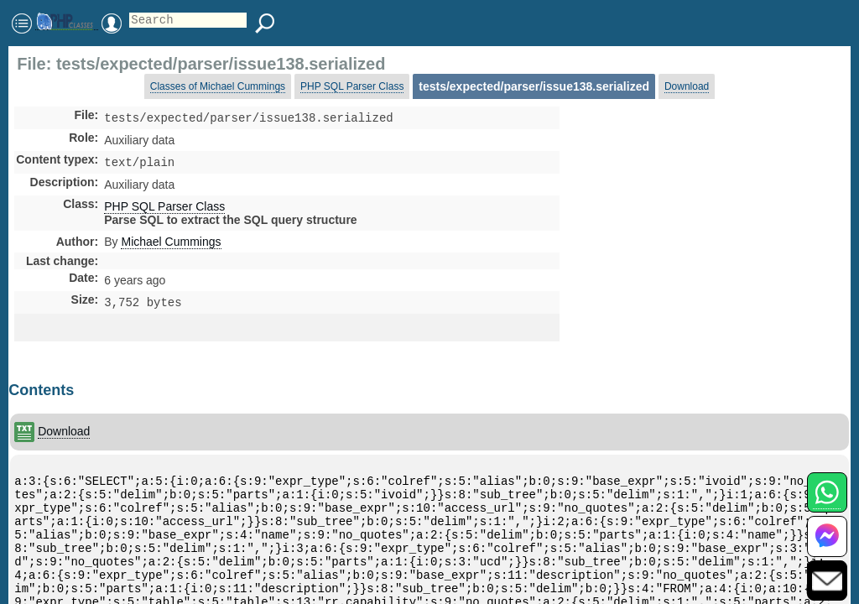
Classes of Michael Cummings (217, 86)
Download (686, 86)
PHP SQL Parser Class (351, 86)
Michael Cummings (171, 245)
